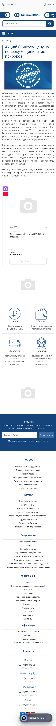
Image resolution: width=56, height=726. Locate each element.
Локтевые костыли (28, 501)
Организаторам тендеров (28, 601)
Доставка (28, 545)
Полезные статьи (28, 639)
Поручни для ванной (28, 519)
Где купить (28, 615)
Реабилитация (28, 474)
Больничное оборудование (28, 470)
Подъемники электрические (28, 527)
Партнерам (28, 593)
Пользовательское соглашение (28, 556)
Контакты (28, 619)
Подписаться (46, 435)
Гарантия (28, 611)
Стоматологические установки (28, 481)
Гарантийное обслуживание (28, 553)
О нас (28, 582)
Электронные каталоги (28, 632)
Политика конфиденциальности (28, 560)
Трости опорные (28, 505)
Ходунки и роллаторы (28, 512)
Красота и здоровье (28, 488)
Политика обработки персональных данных (28, 564)
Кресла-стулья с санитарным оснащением (28, 516)
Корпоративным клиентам (28, 597)
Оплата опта (28, 608)
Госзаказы (28, 604)
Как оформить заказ (28, 542)
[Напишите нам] (35, 717)
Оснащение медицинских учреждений (28, 586)
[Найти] (49, 24)
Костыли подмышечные (28, 508)
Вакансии (28, 589)
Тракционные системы (28, 485)
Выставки (28, 635)
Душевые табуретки (28, 523)
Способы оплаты (28, 549)
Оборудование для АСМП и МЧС (28, 477)
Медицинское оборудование (28, 466)
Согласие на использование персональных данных (28, 567)
